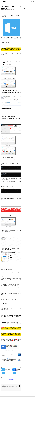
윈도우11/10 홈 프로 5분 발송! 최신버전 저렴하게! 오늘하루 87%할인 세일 (9, 355)
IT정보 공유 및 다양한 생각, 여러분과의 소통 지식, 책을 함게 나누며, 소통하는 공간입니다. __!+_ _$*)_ (10, 387)
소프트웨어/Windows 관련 (3, 9)
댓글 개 (1, 377)
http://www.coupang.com (4, 357)
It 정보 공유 (3, 1)
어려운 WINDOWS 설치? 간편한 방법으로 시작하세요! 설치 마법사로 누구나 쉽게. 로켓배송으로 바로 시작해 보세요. (9, 360)
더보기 (20, 367)
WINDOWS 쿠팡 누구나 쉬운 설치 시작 (7, 358)
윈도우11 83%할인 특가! (5, 353)
